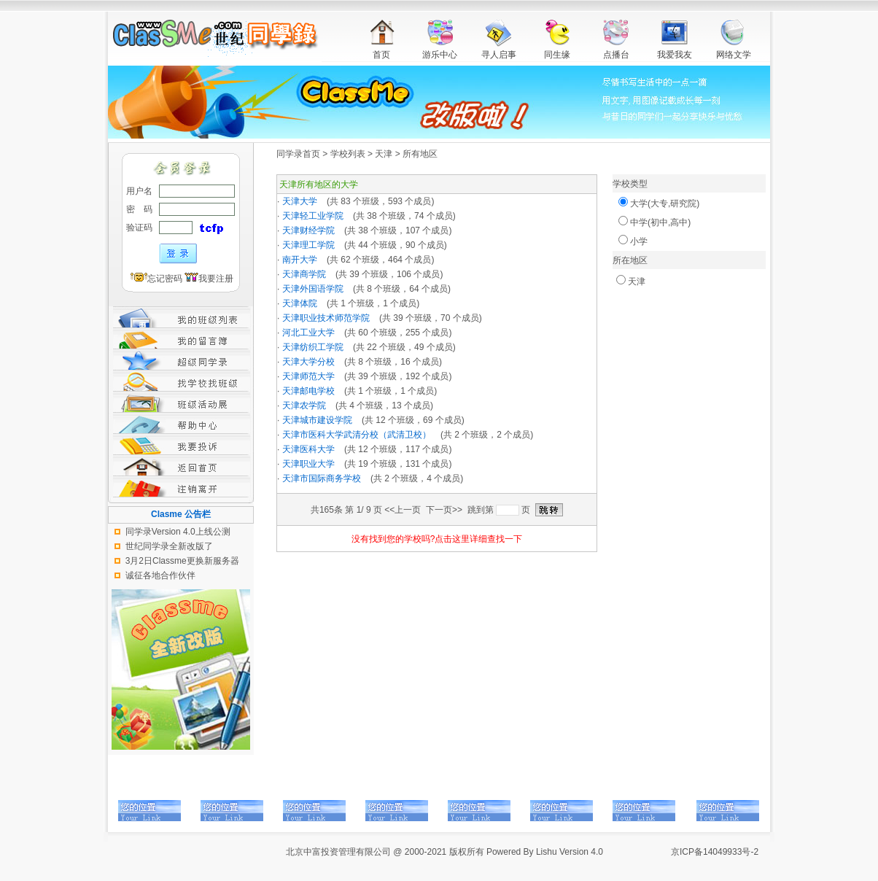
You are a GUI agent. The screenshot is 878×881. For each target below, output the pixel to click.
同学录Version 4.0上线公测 (177, 532)
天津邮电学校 (308, 391)
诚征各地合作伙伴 (160, 575)
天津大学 (299, 201)
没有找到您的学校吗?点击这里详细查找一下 (437, 539)
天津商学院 (304, 274)
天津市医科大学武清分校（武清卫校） (356, 435)
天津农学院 (304, 405)
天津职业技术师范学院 (326, 318)
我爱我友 (674, 55)
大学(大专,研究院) (664, 203)
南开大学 (299, 260)
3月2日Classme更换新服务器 (182, 561)
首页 (381, 55)
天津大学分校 (308, 362)
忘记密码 (165, 278)
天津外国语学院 (312, 289)
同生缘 (557, 55)
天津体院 (299, 303)
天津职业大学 (308, 464)
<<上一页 (402, 510)
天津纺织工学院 (312, 347)
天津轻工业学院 (312, 216)
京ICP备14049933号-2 (714, 852)
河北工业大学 (308, 332)
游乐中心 (439, 55)
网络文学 (733, 55)
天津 (383, 154)
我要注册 (208, 278)
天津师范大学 (308, 376)
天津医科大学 (308, 449)
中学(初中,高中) (660, 222)
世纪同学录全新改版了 (169, 546)
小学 (639, 241)
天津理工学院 (308, 245)
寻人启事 (498, 55)
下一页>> (444, 510)
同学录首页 (298, 154)
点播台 (616, 55)
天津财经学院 (308, 230)
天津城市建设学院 (317, 420)
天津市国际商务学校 (321, 478)
